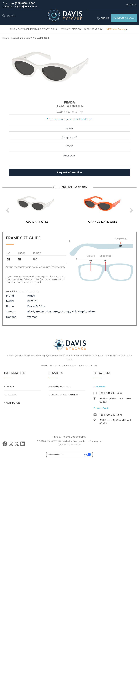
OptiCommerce (71, 444)
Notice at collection (55, 454)
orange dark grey (115, 222)
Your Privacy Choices (74, 454)
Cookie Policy (78, 436)
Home (5, 38)
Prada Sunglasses (20, 38)
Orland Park (101, 408)
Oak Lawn (99, 386)
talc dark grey (49, 222)
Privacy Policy (61, 436)
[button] (124, 18)
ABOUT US (131, 4)
